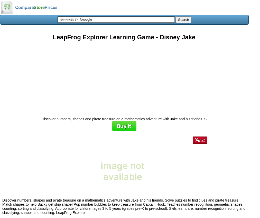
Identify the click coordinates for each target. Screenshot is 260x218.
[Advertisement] (124, 77)
